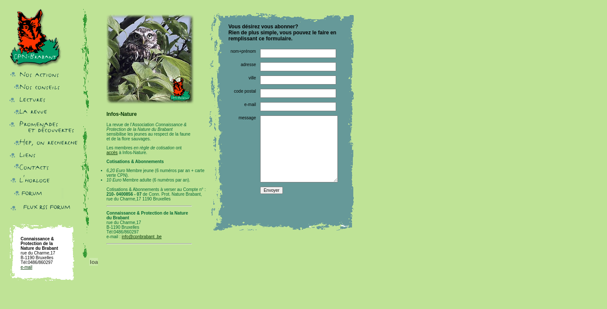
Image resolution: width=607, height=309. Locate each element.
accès (112, 152)
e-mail (26, 267)
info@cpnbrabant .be (142, 236)
